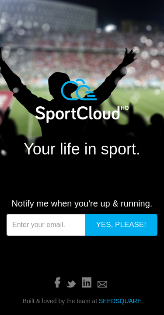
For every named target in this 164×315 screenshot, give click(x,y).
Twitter (71, 176)
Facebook (57, 174)
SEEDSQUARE (120, 192)
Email (102, 176)
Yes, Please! (126, 136)
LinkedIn (86, 174)
